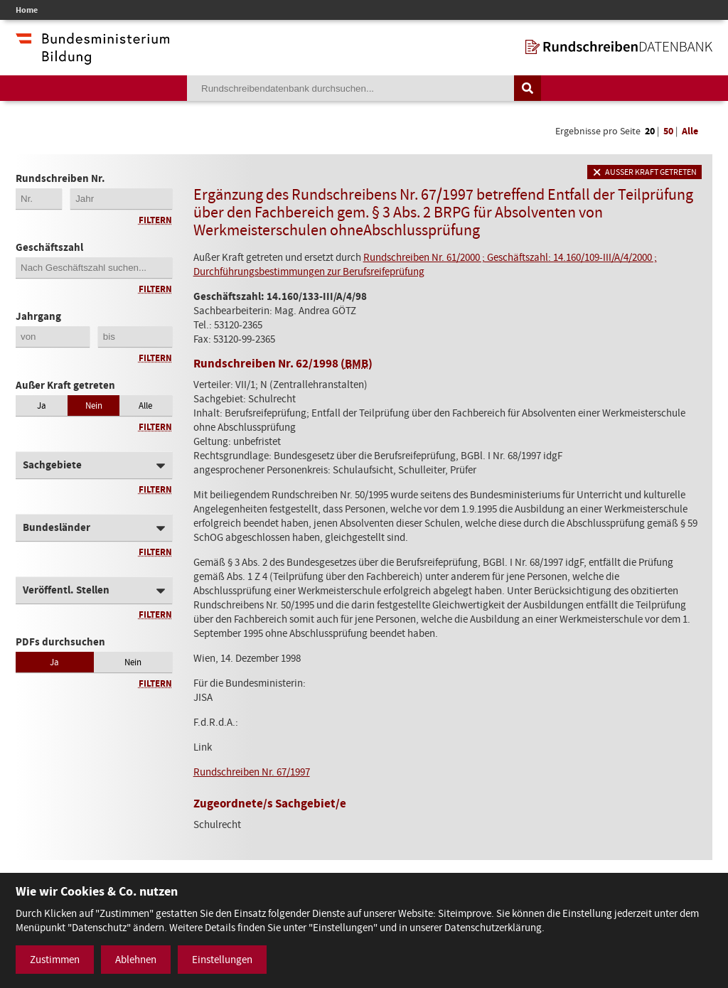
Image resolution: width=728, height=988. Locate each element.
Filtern (155, 220)
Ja (41, 405)
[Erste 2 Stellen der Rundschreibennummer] (39, 198)
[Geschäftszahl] (94, 267)
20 (650, 131)
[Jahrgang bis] (135, 336)
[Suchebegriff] (350, 88)
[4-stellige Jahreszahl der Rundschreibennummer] (120, 198)
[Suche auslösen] (527, 88)
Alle (690, 131)
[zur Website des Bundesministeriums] (92, 57)
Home (27, 10)
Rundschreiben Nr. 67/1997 (251, 772)
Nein (93, 405)
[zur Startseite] (618, 47)
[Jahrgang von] (53, 336)
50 (668, 131)
